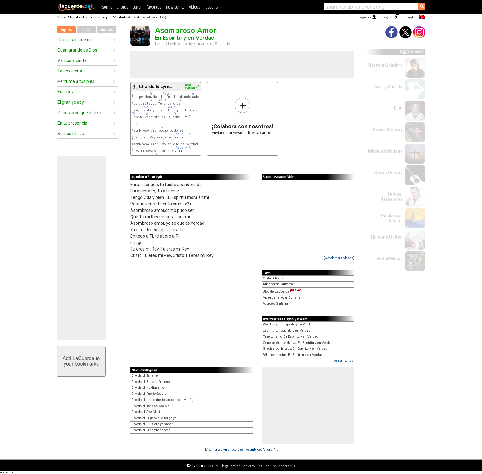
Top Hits (66, 30)
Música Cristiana (385, 151)
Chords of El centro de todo (150, 430)
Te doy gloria (69, 70)
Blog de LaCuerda (282, 291)
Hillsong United (387, 237)
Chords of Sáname (144, 376)
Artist (86, 30)
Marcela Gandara (385, 65)
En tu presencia (72, 123)
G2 (146, 107)
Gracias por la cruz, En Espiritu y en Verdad (295, 349)
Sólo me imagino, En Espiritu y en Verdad (293, 355)
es (260, 466)
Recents (107, 30)
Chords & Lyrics (156, 87)
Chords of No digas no (147, 388)
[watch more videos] (339, 258)
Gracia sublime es (74, 39)
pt (274, 466)
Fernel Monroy (388, 129)
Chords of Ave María (146, 412)
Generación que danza (79, 112)
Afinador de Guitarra (278, 284)
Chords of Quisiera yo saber (152, 424)
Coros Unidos (388, 172)
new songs (175, 7)
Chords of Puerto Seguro (148, 394)
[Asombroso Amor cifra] (262, 449)
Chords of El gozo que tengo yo (153, 418)
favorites (153, 7)
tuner (137, 7)
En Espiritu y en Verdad (106, 17)
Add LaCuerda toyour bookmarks (81, 361)
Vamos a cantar (72, 60)
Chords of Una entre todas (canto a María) (162, 400)
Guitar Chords (68, 17)
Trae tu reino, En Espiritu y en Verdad (290, 337)
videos (194, 7)
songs (107, 7)
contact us (287, 466)
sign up (365, 17)
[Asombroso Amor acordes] (225, 449)
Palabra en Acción (392, 218)
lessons (211, 7)
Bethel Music (389, 258)
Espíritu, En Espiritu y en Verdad (286, 330)
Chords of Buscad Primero (150, 382)
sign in (388, 17)
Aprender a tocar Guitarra (282, 298)
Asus (166, 93)
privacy (249, 466)
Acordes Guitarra (275, 303)
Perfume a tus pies (75, 81)
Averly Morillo (388, 86)
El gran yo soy (70, 102)
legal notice (231, 466)
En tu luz (65, 91)
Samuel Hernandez (391, 197)
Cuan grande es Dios (77, 50)
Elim (398, 108)
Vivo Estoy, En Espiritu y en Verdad (288, 324)
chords (122, 7)
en (267, 466)
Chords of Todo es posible (150, 406)
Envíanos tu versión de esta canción (243, 116)
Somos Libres (70, 133)
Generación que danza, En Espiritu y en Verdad (298, 343)
